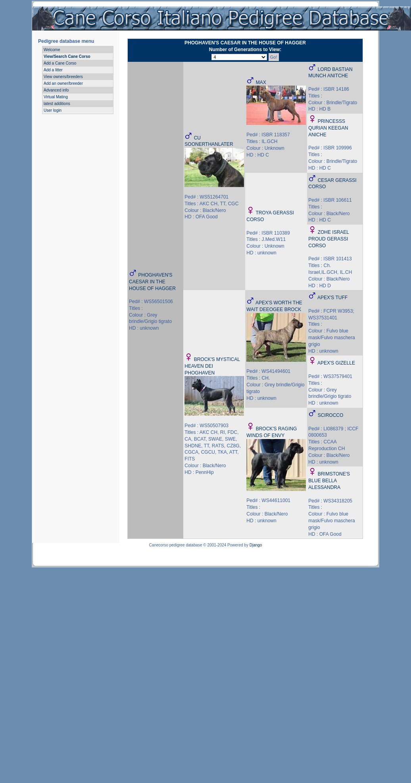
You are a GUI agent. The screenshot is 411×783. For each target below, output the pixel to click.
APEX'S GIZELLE (336, 363)
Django (256, 545)
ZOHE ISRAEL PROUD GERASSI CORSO (328, 238)
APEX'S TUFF (332, 297)
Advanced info (56, 90)
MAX (261, 82)
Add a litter (53, 70)
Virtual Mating (56, 97)
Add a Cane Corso (60, 63)
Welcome (52, 50)
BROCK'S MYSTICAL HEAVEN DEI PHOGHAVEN (212, 366)
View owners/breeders (63, 76)
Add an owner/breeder (63, 83)
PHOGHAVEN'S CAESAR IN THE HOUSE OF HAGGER (152, 281)
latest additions (57, 103)
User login (52, 110)
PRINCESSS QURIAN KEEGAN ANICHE (328, 128)
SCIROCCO (331, 415)
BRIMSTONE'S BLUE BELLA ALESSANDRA (329, 480)
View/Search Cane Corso (67, 56)
